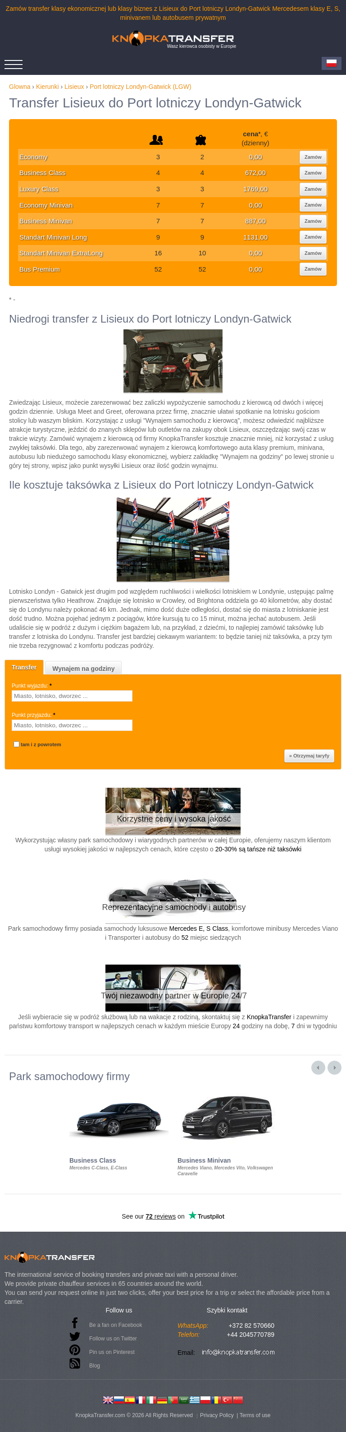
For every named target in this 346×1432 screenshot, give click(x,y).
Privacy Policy (217, 1415)
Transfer (24, 667)
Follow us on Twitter (113, 1338)
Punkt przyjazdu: (34, 715)
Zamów (313, 157)
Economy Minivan (46, 205)
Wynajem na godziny (83, 668)
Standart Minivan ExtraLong (61, 253)
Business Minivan (45, 221)
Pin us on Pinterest (112, 1352)
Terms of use (255, 1415)
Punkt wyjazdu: (32, 686)
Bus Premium (39, 269)
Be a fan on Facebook (115, 1325)
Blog (94, 1366)
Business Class (42, 172)
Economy (33, 157)
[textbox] (72, 696)
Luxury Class (39, 189)
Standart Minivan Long (53, 237)
